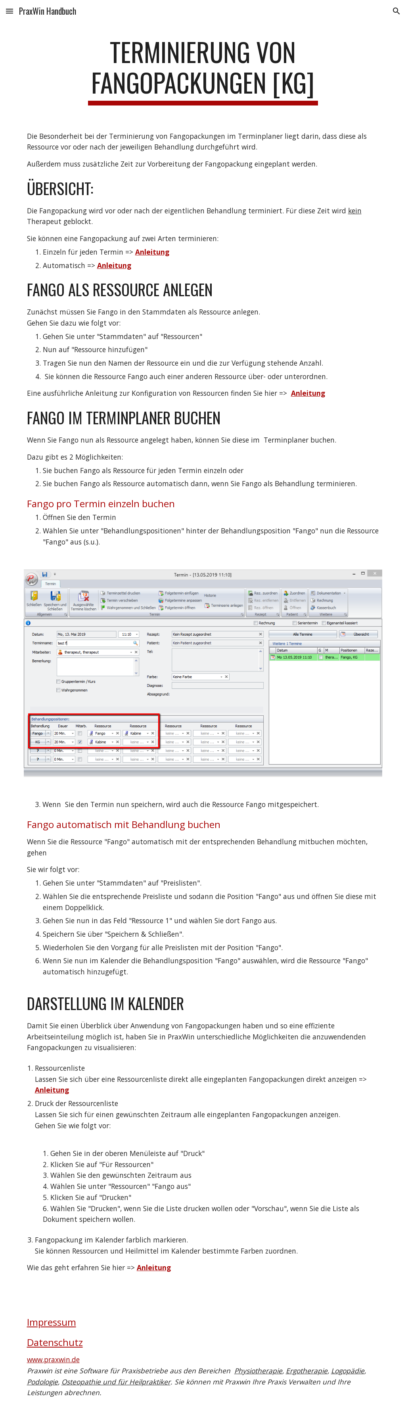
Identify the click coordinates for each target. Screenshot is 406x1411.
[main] (203, 71)
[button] (9, 11)
